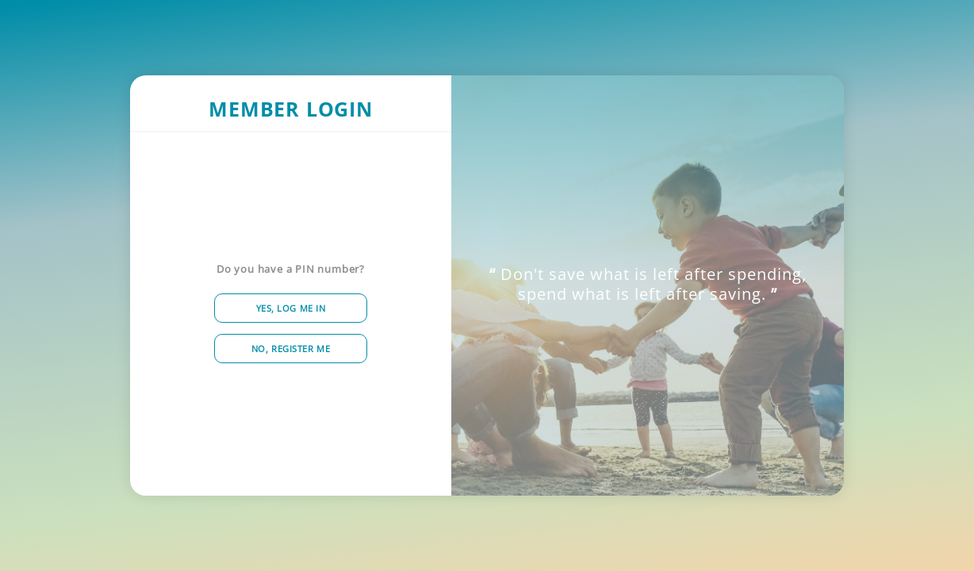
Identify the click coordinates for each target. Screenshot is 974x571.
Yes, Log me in (291, 308)
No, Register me (290, 348)
